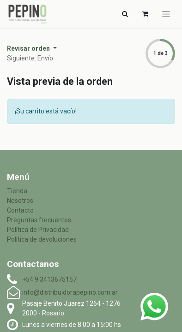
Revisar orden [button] (29, 48)
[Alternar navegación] (124, 14)
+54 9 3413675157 (49, 279)
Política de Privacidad (38, 229)
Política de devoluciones (42, 239)
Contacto (20, 210)
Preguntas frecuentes (39, 220)
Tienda (17, 191)
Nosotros (20, 200)
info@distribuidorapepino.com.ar (70, 292)
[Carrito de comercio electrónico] (145, 14)
